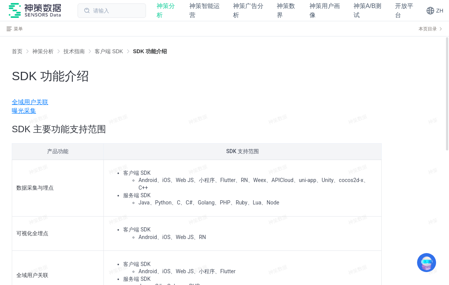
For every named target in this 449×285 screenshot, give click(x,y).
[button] (434, 10)
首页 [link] (17, 51)
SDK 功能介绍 (150, 51)
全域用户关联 (30, 102)
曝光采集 (24, 110)
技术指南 (74, 51)
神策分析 (43, 51)
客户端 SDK (109, 51)
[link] (43, 51)
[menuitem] (224, 102)
